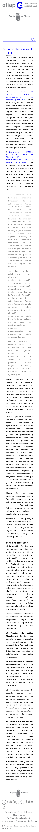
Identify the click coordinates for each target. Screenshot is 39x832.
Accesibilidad (25, 812)
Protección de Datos (26, 821)
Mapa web (18, 815)
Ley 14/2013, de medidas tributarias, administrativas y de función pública (19, 95)
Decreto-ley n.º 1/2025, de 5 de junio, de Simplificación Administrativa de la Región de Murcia (19, 157)
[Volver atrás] (4, 49)
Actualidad (10, 812)
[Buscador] (17, 39)
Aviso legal (8, 821)
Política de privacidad (18, 818)
